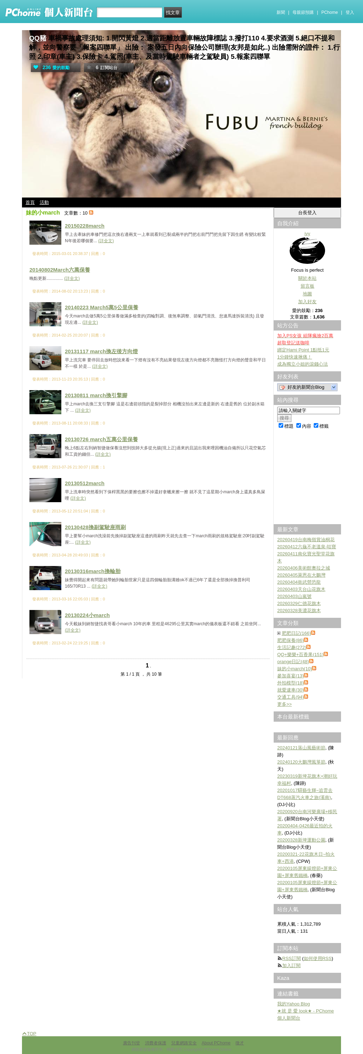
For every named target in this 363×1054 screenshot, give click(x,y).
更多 (284, 704)
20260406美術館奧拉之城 (303, 568)
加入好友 (307, 301)
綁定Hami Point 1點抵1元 (303, 350)
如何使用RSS (318, 958)
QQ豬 (37, 38)
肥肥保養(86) (290, 640)
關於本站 (307, 278)
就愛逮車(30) (290, 690)
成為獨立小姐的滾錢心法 (302, 364)
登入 (350, 12)
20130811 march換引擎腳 (96, 395)
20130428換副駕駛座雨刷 (95, 527)
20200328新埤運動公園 (301, 840)
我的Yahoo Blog (293, 1003)
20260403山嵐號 (294, 596)
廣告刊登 (131, 1043)
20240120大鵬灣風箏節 (301, 762)
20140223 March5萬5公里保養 (101, 307)
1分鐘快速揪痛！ (294, 357)
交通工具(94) (290, 697)
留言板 (307, 286)
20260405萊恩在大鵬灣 (301, 575)
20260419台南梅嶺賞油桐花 (306, 539)
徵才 (239, 1043)
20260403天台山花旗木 (301, 589)
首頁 (30, 202)
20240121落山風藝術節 (301, 747)
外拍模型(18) (290, 683)
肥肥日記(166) (296, 633)
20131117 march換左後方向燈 (101, 351)
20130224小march (87, 615)
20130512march (85, 483)
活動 (44, 202)
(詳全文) (106, 240)
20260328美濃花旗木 (299, 610)
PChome (329, 12)
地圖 (307, 293)
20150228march (85, 226)
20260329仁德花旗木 (299, 603)
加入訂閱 (291, 965)
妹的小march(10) (294, 668)
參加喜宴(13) (290, 675)
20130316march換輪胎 (93, 571)
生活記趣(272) (291, 647)
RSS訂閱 (291, 958)
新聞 (281, 12)
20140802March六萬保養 (59, 270)
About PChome (216, 1043)
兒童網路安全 (184, 1043)
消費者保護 (155, 1043)
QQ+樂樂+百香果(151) (300, 654)
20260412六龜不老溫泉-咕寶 (306, 546)
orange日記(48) (293, 661)
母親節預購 (303, 12)
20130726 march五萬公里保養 (101, 439)
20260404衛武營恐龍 (299, 582)
